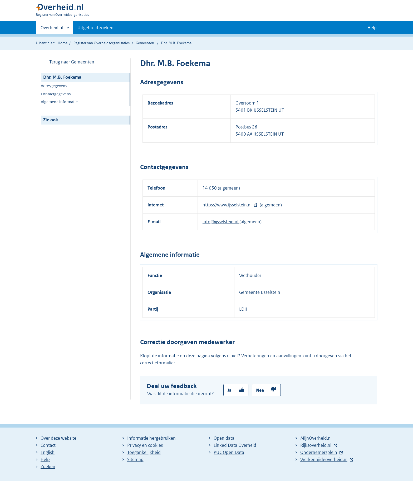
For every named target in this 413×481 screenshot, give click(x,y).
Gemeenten (145, 43)
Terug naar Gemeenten (71, 62)
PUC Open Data (229, 452)
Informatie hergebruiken (151, 438)
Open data (224, 438)
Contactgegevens (56, 93)
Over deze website (58, 438)
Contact (48, 445)
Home (62, 43)
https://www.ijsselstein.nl (227, 205)
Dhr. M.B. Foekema (62, 77)
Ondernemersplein (318, 452)
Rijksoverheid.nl (315, 445)
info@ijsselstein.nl (221, 222)
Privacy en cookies (145, 445)
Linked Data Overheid (235, 445)
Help (45, 459)
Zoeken (48, 466)
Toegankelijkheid (144, 452)
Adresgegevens (54, 85)
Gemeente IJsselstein (259, 292)
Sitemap (135, 459)
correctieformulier (157, 363)
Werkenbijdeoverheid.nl (323, 459)
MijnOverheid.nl (316, 438)
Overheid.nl (52, 29)
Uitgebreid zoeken (95, 28)
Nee (260, 390)
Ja (230, 390)
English (48, 452)
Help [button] (372, 28)
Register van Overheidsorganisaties (101, 43)
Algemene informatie (59, 101)
